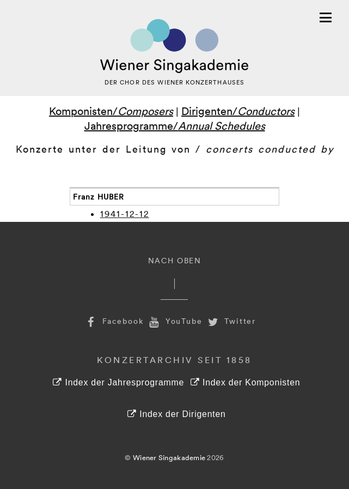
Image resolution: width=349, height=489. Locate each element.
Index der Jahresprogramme (118, 382)
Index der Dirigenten (176, 414)
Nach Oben (174, 260)
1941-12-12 (124, 213)
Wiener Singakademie (169, 457)
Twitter (231, 321)
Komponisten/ (111, 111)
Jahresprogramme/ (174, 125)
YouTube (175, 321)
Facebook (114, 321)
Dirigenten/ (238, 111)
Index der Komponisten (245, 382)
